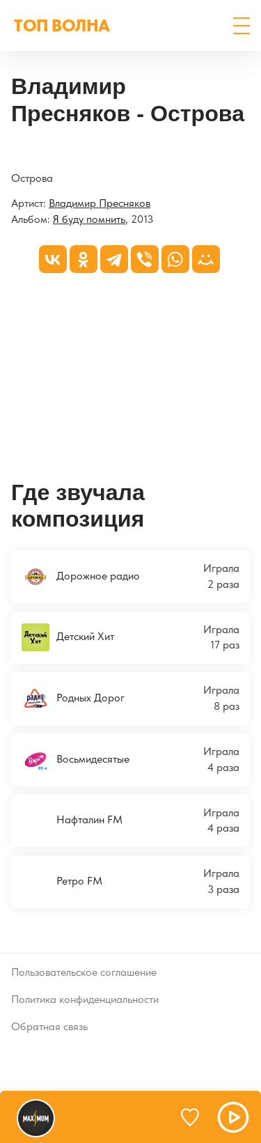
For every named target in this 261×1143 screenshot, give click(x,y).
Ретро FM (62, 882)
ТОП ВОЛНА (62, 25)
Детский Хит (68, 637)
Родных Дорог (73, 699)
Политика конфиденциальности (85, 999)
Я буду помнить (89, 219)
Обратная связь (49, 1026)
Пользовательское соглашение (84, 972)
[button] (241, 25)
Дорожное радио (81, 577)
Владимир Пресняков (99, 203)
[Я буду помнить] (11, 152)
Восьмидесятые (75, 760)
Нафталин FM (72, 820)
